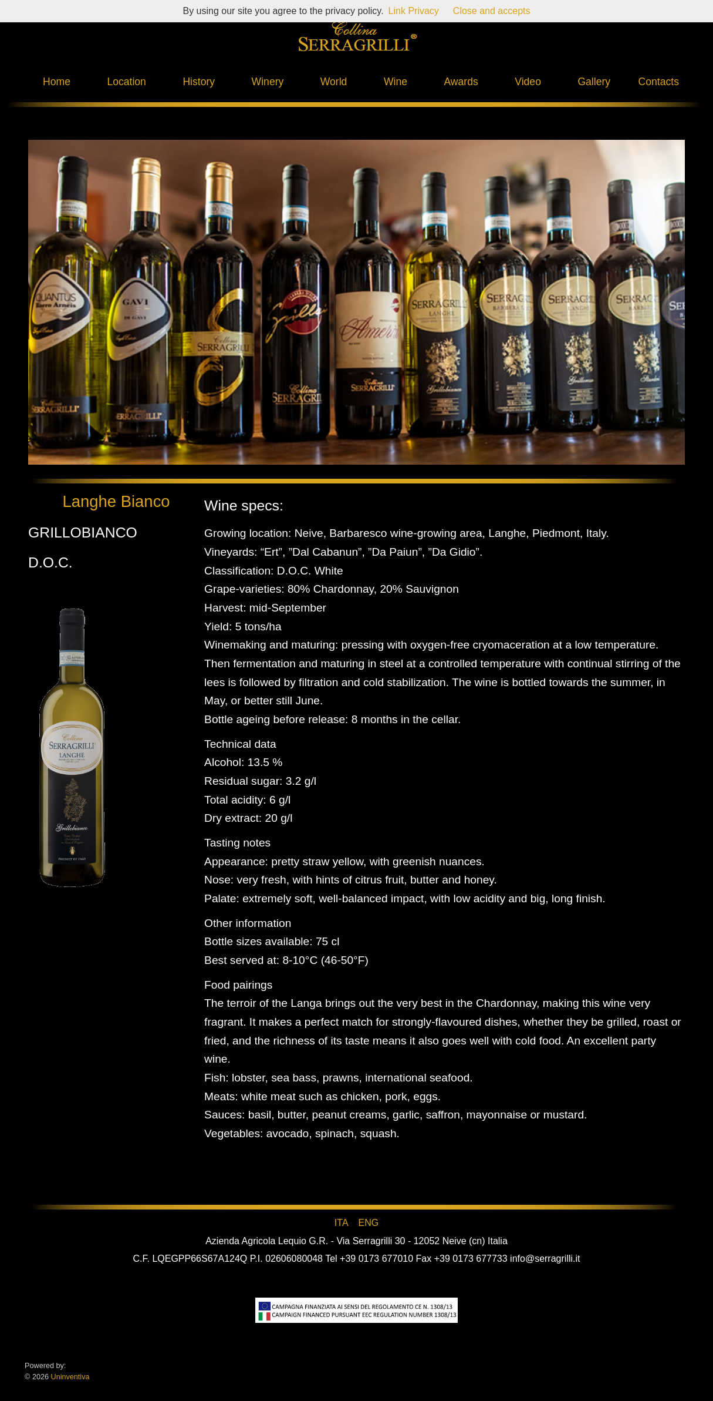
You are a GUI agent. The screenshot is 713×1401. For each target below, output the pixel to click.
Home (56, 82)
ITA (341, 1223)
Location (126, 82)
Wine (395, 82)
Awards (461, 82)
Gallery (593, 82)
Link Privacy (413, 11)
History (199, 82)
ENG (368, 1223)
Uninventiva (69, 1377)
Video (528, 82)
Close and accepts (491, 11)
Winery (268, 82)
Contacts (658, 82)
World (333, 82)
